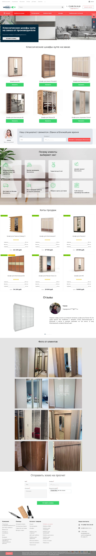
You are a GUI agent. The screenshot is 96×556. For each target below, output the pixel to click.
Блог (3, 535)
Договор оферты (7, 527)
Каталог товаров (35, 521)
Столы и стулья (47, 540)
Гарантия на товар (21, 528)
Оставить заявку (11, 38)
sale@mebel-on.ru (74, 8)
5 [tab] (52, 334)
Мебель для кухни (48, 535)
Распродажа (33, 526)
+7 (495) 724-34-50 (74, 6)
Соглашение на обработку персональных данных (6, 541)
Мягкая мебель (34, 540)
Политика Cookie (54, 554)
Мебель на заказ (48, 524)
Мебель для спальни (33, 532)
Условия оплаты (20, 524)
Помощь (18, 521)
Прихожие (33, 544)
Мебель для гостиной (46, 529)
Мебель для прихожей (46, 532)
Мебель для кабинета (33, 537)
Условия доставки (21, 526)
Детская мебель (34, 535)
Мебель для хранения (46, 537)
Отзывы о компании (5, 532)
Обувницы (46, 542)
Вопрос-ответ (20, 530)
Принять (9, 553)
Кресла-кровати (34, 542)
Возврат (4, 537)
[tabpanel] (48, 317)
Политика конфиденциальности (8, 524)
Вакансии (5, 529)
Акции (31, 524)
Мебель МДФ (47, 526)
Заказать (15, 84)
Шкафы (32, 528)
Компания (5, 521)
